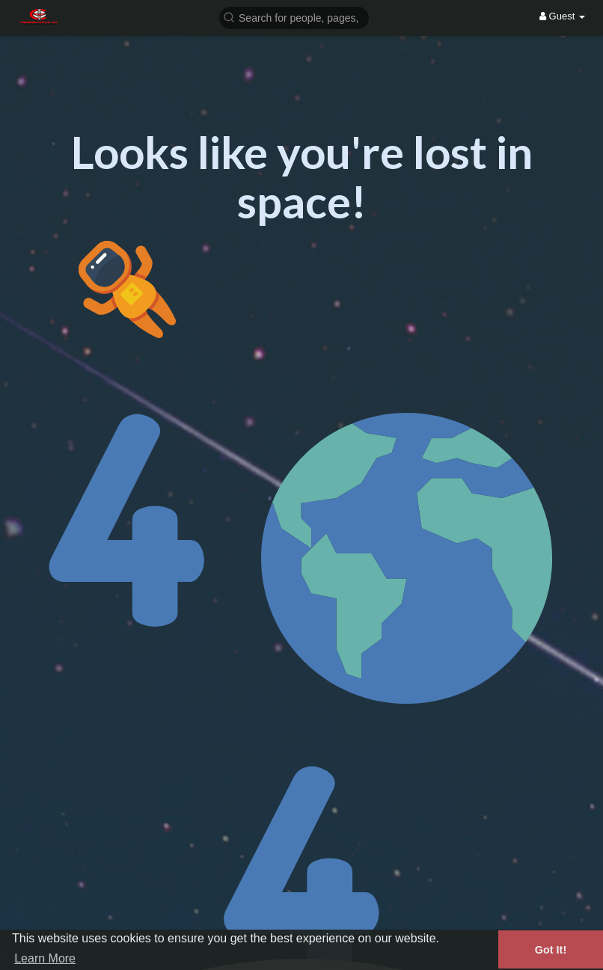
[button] (294, 16)
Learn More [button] (45, 958)
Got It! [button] (550, 950)
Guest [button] (562, 16)
